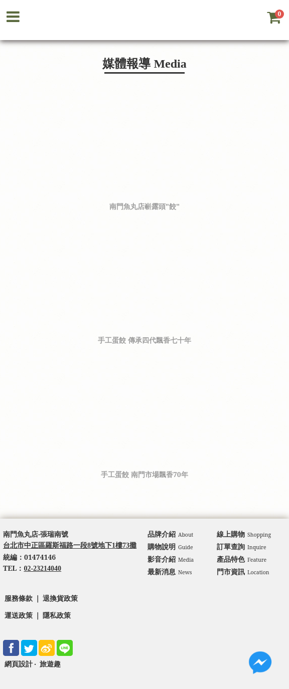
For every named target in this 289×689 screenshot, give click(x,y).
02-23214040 (42, 568)
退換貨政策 (60, 598)
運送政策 (19, 615)
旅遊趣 (50, 664)
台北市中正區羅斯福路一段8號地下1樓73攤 (69, 545)
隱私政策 (57, 615)
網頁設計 (19, 664)
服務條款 (19, 598)
